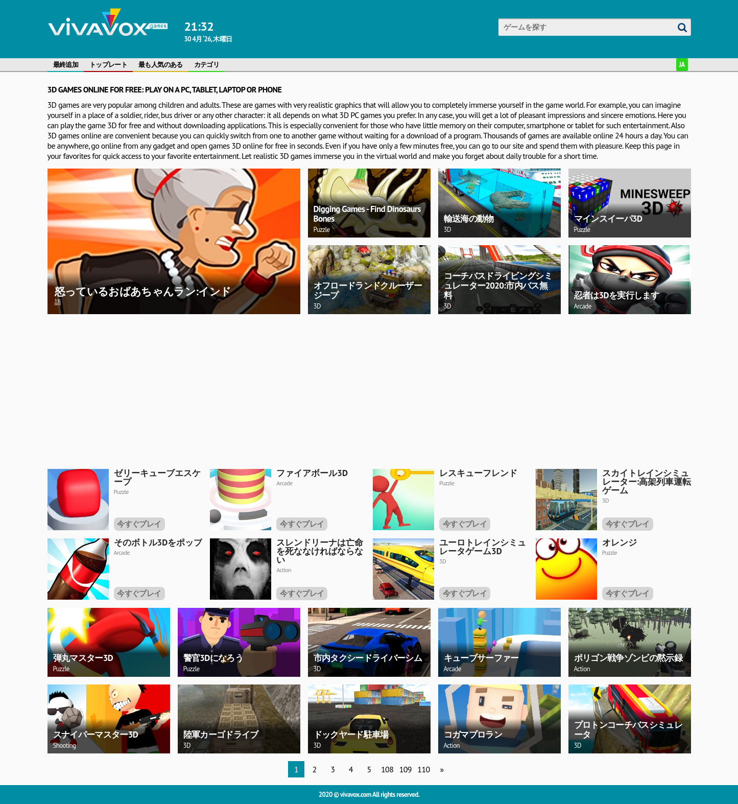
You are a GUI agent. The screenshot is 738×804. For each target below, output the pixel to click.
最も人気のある (160, 64)
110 (423, 769)
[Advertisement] (353, 389)
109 (405, 769)
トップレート (108, 64)
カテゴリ (206, 64)
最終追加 (65, 64)
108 (387, 769)
